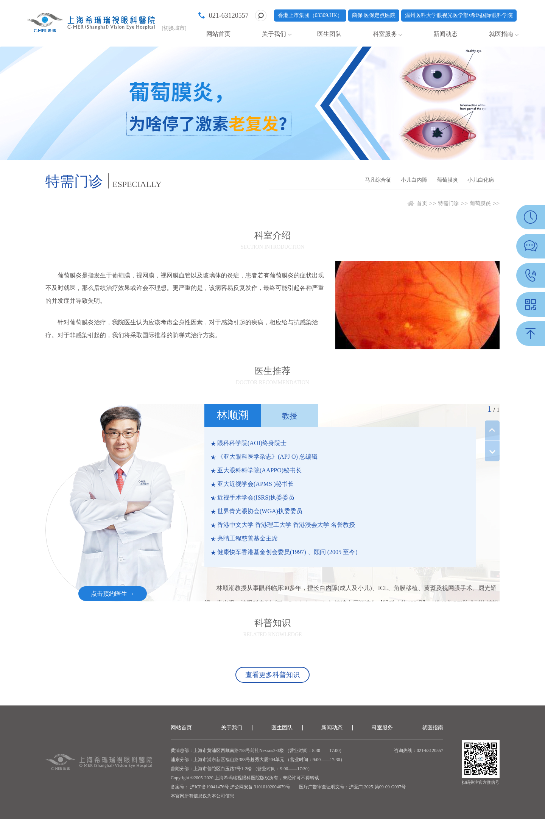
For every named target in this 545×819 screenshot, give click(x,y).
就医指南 (501, 34)
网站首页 (218, 34)
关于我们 (274, 34)
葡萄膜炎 (447, 180)
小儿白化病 (480, 180)
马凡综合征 (378, 180)
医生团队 (329, 34)
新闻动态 (445, 34)
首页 (422, 203)
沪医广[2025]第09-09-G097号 (377, 786)
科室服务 (385, 34)
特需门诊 (448, 203)
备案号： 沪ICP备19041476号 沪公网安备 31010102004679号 (230, 786)
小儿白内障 (414, 180)
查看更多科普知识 (272, 675)
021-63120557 (229, 15)
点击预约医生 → (113, 593)
